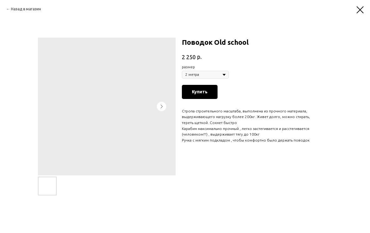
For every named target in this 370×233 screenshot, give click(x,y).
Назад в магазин (26, 9)
